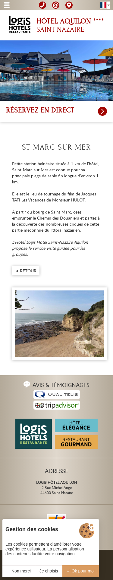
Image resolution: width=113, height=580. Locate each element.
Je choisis (48, 571)
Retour (28, 271)
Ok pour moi (81, 571)
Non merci (19, 571)
